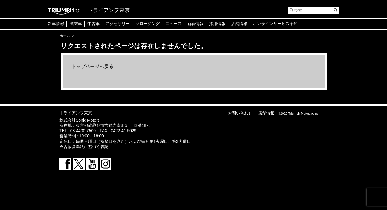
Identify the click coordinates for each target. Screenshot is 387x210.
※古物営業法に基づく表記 (83, 146)
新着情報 (195, 23)
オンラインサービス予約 (275, 23)
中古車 (93, 23)
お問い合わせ (240, 113)
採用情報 (217, 23)
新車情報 (56, 23)
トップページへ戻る (92, 66)
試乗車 (76, 23)
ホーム (64, 36)
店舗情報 (239, 23)
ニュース (173, 23)
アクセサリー (117, 23)
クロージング (147, 23)
